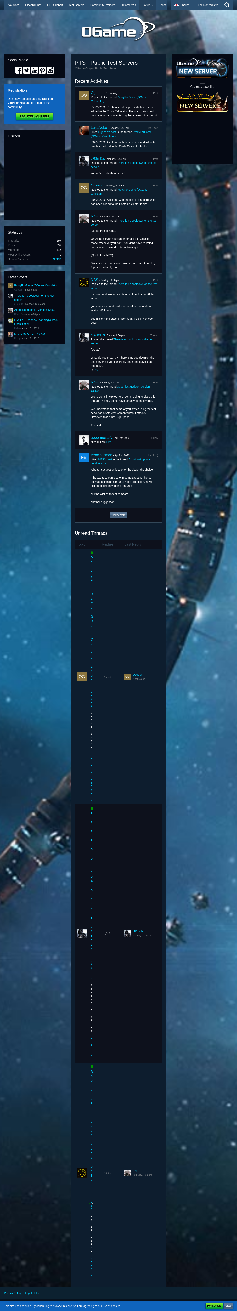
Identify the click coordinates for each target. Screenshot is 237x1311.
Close (228, 1306)
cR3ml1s (18, 304)
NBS (94, 280)
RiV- (16, 314)
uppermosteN (101, 437)
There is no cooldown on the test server (92, 883)
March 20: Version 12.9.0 (29, 334)
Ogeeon (18, 289)
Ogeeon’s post (107, 132)
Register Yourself (34, 116)
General (91, 1048)
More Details (214, 1306)
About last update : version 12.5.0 (34, 309)
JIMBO (57, 259)
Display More (118, 515)
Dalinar (18, 328)
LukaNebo (99, 128)
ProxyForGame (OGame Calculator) (36, 285)
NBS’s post (105, 459)
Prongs (18, 338)
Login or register (208, 4)
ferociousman (101, 455)
